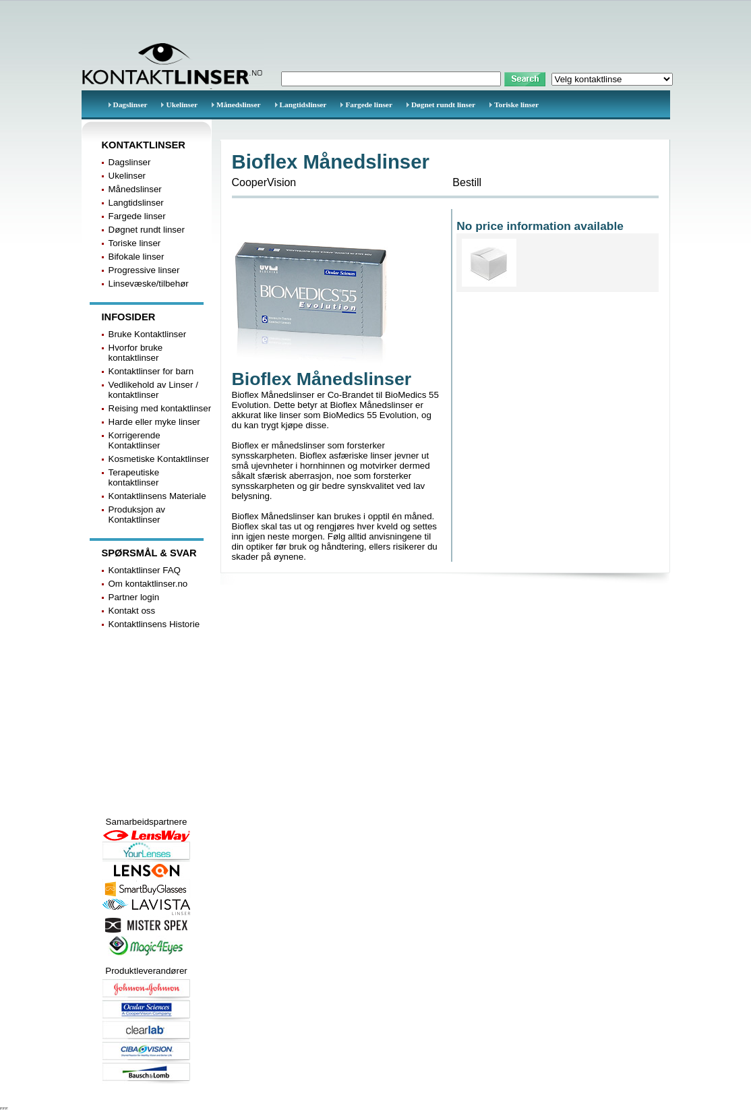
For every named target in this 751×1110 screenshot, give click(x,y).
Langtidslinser (303, 104)
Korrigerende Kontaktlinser (134, 440)
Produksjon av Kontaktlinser (137, 514)
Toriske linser (516, 104)
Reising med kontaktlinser (160, 408)
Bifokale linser (136, 257)
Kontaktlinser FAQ (145, 570)
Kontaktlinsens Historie (154, 624)
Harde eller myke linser (154, 422)
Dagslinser (130, 104)
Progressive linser (144, 270)
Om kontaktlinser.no (148, 584)
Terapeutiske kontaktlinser (134, 477)
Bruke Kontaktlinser (148, 334)
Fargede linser (368, 104)
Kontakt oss (132, 611)
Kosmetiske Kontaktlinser (159, 459)
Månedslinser (238, 104)
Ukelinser (182, 104)
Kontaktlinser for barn (151, 371)
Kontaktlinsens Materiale (157, 496)
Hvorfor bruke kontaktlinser (136, 353)
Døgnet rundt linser (443, 104)
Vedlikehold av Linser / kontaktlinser (153, 390)
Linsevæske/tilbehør (149, 284)
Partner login (134, 597)
